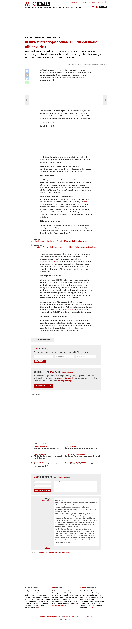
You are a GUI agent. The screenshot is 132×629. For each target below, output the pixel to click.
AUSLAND (61, 8)
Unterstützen (92, 2)
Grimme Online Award (65, 378)
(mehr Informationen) (53, 349)
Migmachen (83, 2)
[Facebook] (27, 71)
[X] (27, 75)
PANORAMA (47, 8)
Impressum (82, 616)
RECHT (55, 8)
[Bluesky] (27, 78)
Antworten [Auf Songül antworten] (47, 548)
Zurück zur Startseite (43, 340)
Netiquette (62, 477)
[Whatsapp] (27, 82)
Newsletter (74, 2)
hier (38, 608)
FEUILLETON (70, 8)
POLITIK (27, 8)
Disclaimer (89, 616)
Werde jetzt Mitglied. (66, 381)
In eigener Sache (44, 616)
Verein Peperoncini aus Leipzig (63, 310)
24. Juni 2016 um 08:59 (44, 501)
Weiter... (92, 608)
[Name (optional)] (86, 356)
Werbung (100, 2)
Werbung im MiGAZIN (56, 616)
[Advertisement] (66, 22)
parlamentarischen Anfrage (48, 261)
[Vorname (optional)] (64, 356)
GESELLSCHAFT (37, 8)
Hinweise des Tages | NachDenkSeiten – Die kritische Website (53, 552)
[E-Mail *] (43, 356)
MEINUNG (79, 8)
